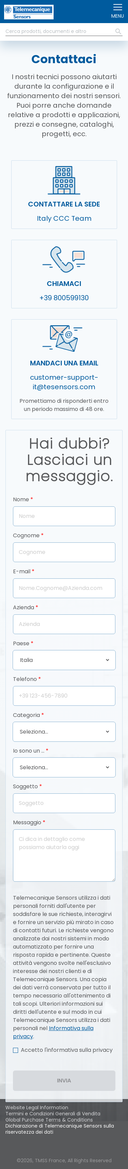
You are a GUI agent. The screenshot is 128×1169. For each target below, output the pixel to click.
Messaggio (27, 822)
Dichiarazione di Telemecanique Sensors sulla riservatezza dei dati (59, 1128)
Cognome (26, 535)
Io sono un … (28, 751)
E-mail (21, 571)
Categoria (26, 715)
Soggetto (25, 786)
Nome (21, 499)
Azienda (23, 607)
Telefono (25, 679)
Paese (21, 643)
